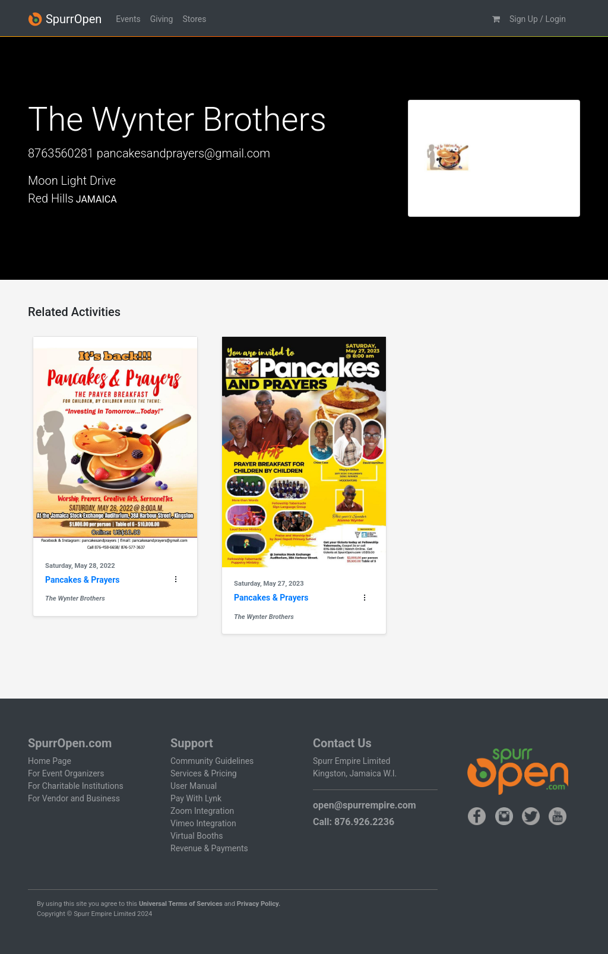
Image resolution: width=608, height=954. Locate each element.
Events (128, 19)
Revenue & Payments (209, 848)
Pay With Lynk (195, 798)
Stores (194, 19)
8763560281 (61, 153)
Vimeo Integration (203, 823)
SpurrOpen (65, 19)
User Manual (193, 786)
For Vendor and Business (74, 798)
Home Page (49, 761)
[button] (496, 19)
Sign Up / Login (537, 19)
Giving (161, 19)
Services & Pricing (203, 773)
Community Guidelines (212, 761)
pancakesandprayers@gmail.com (183, 153)
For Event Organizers (66, 773)
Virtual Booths (196, 836)
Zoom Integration (202, 811)
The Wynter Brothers (75, 598)
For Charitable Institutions (76, 786)
